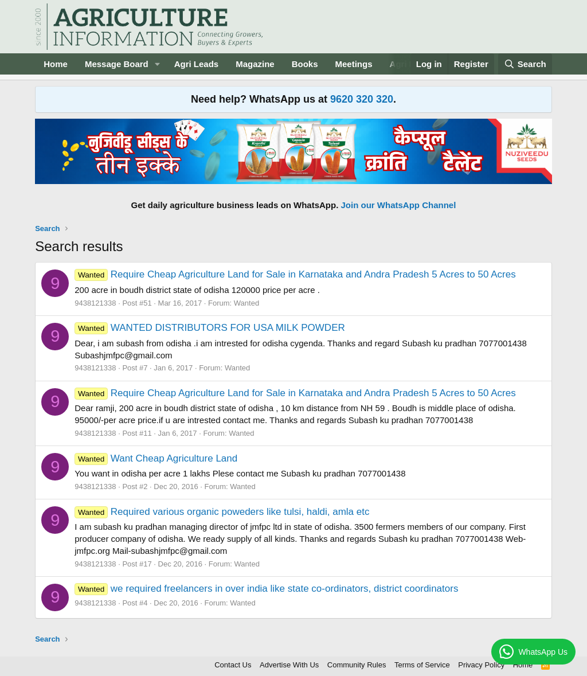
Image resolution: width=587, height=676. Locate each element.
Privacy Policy (481, 665)
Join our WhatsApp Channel (398, 205)
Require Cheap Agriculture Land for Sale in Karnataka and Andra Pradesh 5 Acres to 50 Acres (295, 274)
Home (56, 64)
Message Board (116, 64)
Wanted (246, 303)
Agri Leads (196, 64)
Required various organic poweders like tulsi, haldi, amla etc (222, 511)
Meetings (354, 64)
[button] (158, 64)
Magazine (255, 64)
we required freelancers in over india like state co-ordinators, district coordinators (266, 588)
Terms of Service (422, 665)
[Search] (525, 64)
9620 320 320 (361, 99)
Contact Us (232, 665)
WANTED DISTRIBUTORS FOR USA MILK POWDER (210, 327)
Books (305, 64)
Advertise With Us (289, 665)
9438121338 (95, 303)
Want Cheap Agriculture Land (156, 458)
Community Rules (356, 665)
